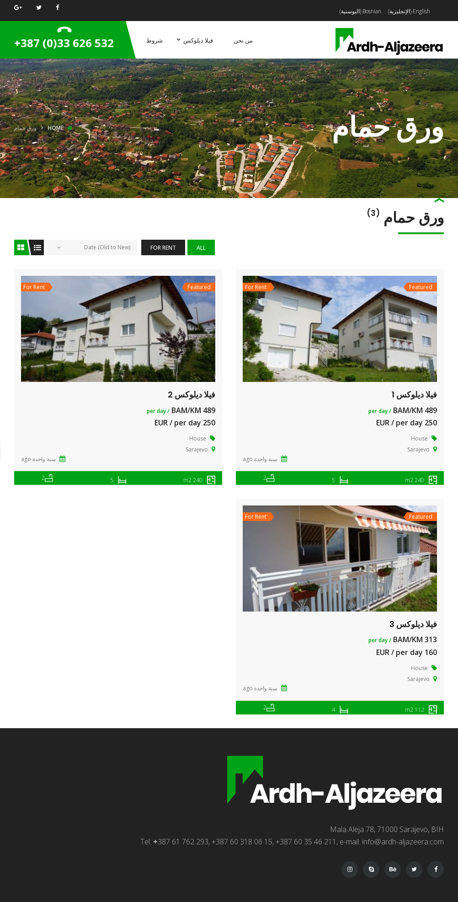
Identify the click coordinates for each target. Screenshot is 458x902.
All (201, 248)
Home (56, 128)
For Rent (163, 248)
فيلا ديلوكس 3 (413, 624)
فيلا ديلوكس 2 (191, 394)
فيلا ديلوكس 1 (414, 394)
